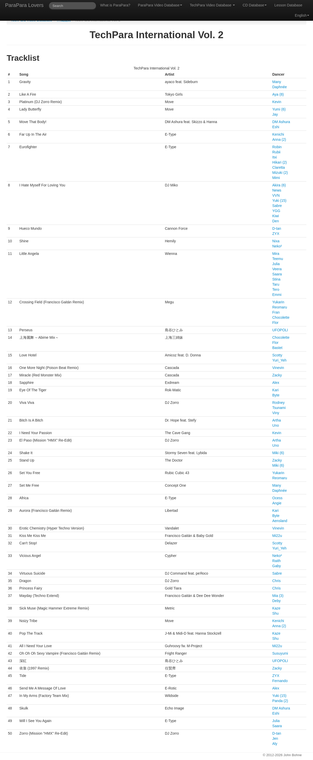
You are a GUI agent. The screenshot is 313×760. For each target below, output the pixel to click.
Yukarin (278, 302)
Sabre (277, 206)
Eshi (275, 127)
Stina (276, 279)
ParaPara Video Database (160, 5)
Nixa (275, 241)
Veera (277, 269)
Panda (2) (280, 701)
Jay (275, 114)
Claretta (278, 167)
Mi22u (277, 536)
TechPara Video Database (212, 5)
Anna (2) (279, 139)
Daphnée (279, 87)
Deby (276, 601)
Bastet (277, 348)
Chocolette (280, 317)
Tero (275, 289)
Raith (276, 561)
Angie (276, 503)
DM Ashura (281, 122)
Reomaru (279, 307)
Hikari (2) (279, 162)
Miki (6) (278, 453)
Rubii (276, 152)
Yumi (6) (279, 109)
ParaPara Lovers (24, 5)
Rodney (278, 403)
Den (275, 221)
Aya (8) (278, 94)
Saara (277, 274)
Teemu (277, 259)
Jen (275, 738)
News (276, 190)
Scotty (277, 355)
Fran (276, 312)
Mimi (276, 178)
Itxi (274, 157)
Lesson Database (288, 5)
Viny (275, 413)
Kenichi (278, 134)
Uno (275, 425)
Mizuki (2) (280, 173)
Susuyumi (280, 653)
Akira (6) (279, 185)
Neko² (277, 246)
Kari (275, 390)
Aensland (279, 521)
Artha (276, 420)
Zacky (277, 375)
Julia (276, 264)
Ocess (277, 498)
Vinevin (278, 368)
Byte (275, 395)
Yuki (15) (279, 200)
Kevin (276, 102)
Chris (276, 581)
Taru (275, 284)
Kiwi (275, 216)
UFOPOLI (280, 330)
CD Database (255, 5)
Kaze (276, 608)
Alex (275, 383)
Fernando (280, 681)
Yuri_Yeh (279, 360)
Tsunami (279, 408)
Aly (274, 744)
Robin (277, 147)
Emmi (276, 295)
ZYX (275, 234)
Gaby (276, 566)
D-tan (276, 228)
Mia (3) (278, 596)
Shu (275, 613)
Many (276, 82)
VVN (276, 195)
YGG (276, 211)
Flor (275, 323)
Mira (275, 254)
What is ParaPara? (115, 5)
